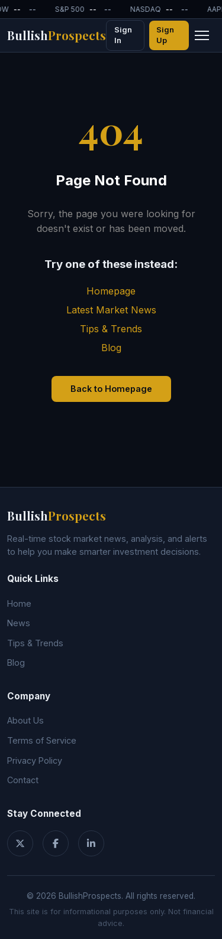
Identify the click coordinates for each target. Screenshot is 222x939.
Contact (22, 780)
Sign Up (165, 35)
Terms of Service (41, 740)
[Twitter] (20, 843)
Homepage (111, 291)
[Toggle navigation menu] (202, 35)
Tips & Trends (111, 329)
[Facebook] (56, 843)
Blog (111, 348)
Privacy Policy (34, 760)
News (18, 623)
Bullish (56, 35)
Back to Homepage (111, 389)
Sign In (123, 35)
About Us (25, 720)
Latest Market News (111, 310)
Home (19, 603)
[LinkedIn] (91, 843)
